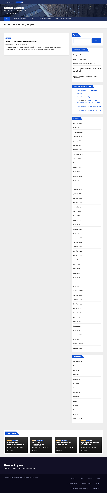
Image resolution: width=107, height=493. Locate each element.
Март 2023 (76, 286)
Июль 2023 (77, 269)
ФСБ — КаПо (77, 419)
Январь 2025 (77, 189)
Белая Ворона (14, 7)
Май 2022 (76, 330)
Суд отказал (91, 97)
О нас (32, 18)
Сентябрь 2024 (78, 207)
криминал (76, 370)
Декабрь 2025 (77, 141)
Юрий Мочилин (21, 44)
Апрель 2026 (77, 123)
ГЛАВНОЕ (97, 483)
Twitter (81, 478)
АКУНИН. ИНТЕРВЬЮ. (80, 59)
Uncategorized (78, 361)
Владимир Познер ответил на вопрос (85, 55)
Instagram (90, 478)
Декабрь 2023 (77, 246)
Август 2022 (77, 317)
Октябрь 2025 (77, 149)
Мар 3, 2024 (10, 44)
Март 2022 (76, 339)
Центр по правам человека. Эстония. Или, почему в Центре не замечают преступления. (87, 70)
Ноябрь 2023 (77, 251)
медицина (8, 38)
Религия (75, 410)
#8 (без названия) (44, 18)
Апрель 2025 (77, 176)
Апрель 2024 (77, 229)
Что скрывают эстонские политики (84, 63)
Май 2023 (76, 277)
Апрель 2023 (77, 282)
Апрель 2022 (77, 335)
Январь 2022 (77, 348)
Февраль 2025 (78, 185)
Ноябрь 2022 (77, 304)
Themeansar (35, 477)
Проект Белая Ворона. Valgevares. (79, 488)
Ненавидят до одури (94, 106)
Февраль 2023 (78, 291)
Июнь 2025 (77, 167)
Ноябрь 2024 (77, 198)
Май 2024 (76, 224)
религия (75, 405)
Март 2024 (76, 233)
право (75, 401)
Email (98, 478)
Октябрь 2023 (77, 255)
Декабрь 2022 (77, 299)
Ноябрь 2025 (77, 145)
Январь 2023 (77, 295)
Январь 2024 (77, 242)
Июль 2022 (77, 321)
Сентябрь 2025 (78, 154)
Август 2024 (77, 211)
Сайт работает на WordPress (12, 477)
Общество (76, 388)
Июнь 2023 (77, 273)
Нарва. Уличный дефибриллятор (21, 41)
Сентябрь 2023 (78, 260)
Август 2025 (77, 158)
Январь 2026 (77, 136)
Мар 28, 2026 (37, 447)
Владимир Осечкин (72, 483)
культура (76, 374)
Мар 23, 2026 (62, 447)
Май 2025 (76, 172)
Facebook (72, 478)
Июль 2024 (77, 216)
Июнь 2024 (77, 220)
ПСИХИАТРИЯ (96, 488)
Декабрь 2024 (77, 194)
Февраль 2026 (78, 132)
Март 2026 (76, 127)
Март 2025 (76, 180)
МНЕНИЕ (76, 383)
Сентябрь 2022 (78, 313)
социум (75, 414)
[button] (101, 18)
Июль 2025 (77, 163)
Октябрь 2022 (77, 308)
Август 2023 (77, 264)
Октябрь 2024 (77, 202)
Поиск (75, 35)
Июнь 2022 (77, 326)
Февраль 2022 (78, 344)
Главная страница (19, 18)
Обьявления (77, 392)
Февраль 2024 (78, 238)
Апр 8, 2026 (12, 447)
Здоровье (76, 366)
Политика (76, 396)
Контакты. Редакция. (63, 18)
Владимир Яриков (86, 483)
